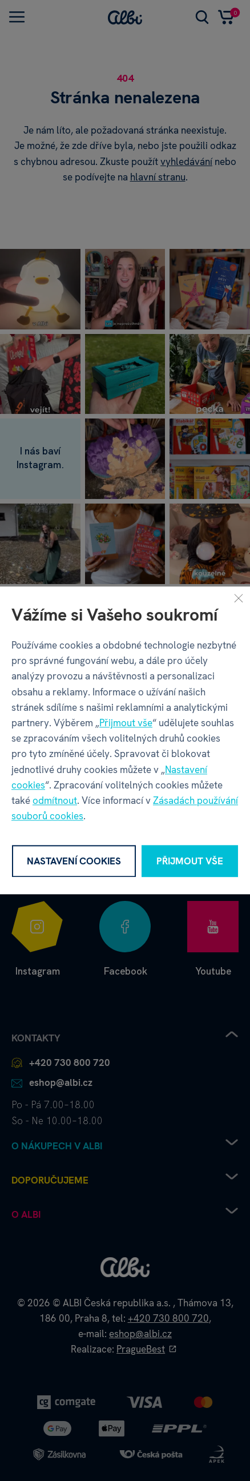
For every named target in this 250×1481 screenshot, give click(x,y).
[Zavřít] (238, 597)
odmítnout (55, 800)
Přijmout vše (125, 723)
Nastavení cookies (74, 861)
